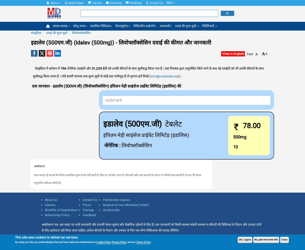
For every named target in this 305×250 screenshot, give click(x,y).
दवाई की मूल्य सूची (187, 26)
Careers (95, 2)
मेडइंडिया (36, 33)
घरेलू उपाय (80, 26)
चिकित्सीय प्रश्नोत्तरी (145, 26)
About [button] (53, 2)
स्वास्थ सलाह (61, 26)
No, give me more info (266, 239)
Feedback (89, 215)
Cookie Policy (103, 242)
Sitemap (88, 210)
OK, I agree (245, 239)
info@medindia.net (164, 76)
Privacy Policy (119, 242)
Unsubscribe (111, 210)
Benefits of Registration (61, 210)
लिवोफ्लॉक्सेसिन (81, 33)
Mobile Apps (74, 2)
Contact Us (154, 2)
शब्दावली (166, 26)
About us (51, 200)
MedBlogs (134, 2)
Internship (114, 2)
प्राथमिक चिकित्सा (101, 26)
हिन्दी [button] (170, 2)
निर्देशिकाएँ (209, 26)
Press (87, 205)
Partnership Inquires (116, 200)
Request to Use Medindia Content (126, 205)
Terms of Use (143, 242)
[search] (149, 13)
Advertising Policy (57, 215)
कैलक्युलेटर (122, 26)
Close (284, 239)
